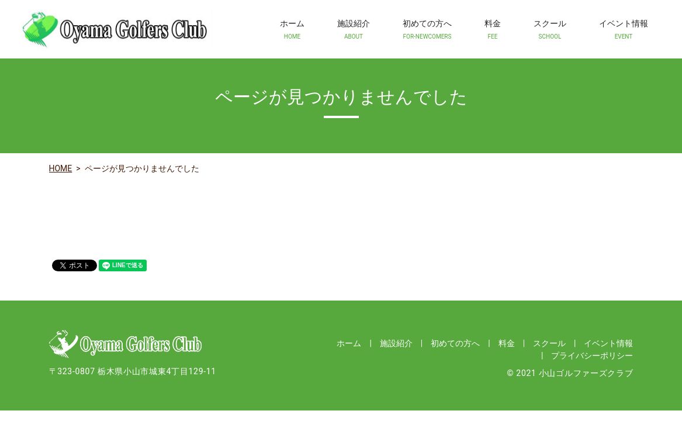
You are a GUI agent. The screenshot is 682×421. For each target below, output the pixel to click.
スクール (550, 30)
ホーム (292, 30)
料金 (492, 30)
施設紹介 (353, 30)
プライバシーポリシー (592, 355)
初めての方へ (427, 30)
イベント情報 (623, 30)
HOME (60, 168)
